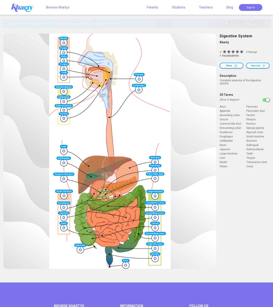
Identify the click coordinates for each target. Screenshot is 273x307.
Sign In (251, 7)
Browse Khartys (58, 7)
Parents (152, 7)
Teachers (206, 7)
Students (178, 7)
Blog (229, 7)
